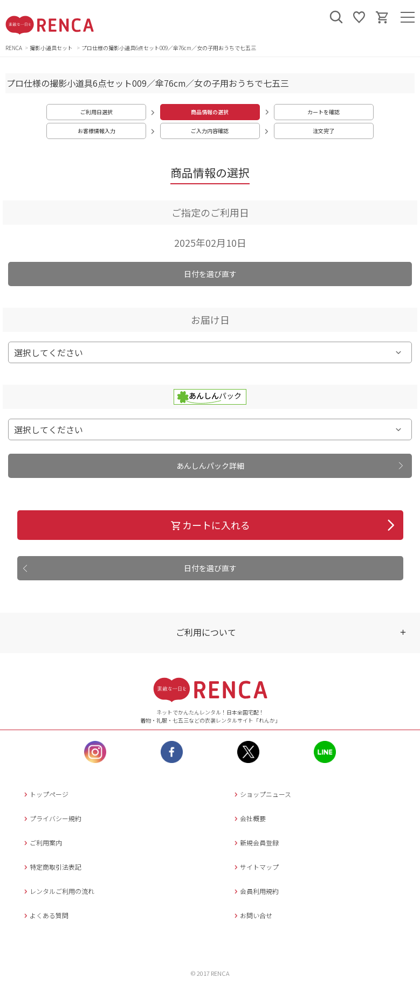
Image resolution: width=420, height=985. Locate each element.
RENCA (13, 48)
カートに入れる (210, 525)
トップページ (45, 794)
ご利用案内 (42, 842)
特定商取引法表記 (51, 866)
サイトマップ (255, 866)
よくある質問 (45, 915)
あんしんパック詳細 (210, 465)
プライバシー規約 (51, 818)
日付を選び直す (210, 273)
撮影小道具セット (52, 48)
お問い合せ (252, 915)
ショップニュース (261, 794)
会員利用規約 (255, 891)
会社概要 (249, 818)
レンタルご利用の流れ (58, 891)
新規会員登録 (255, 842)
